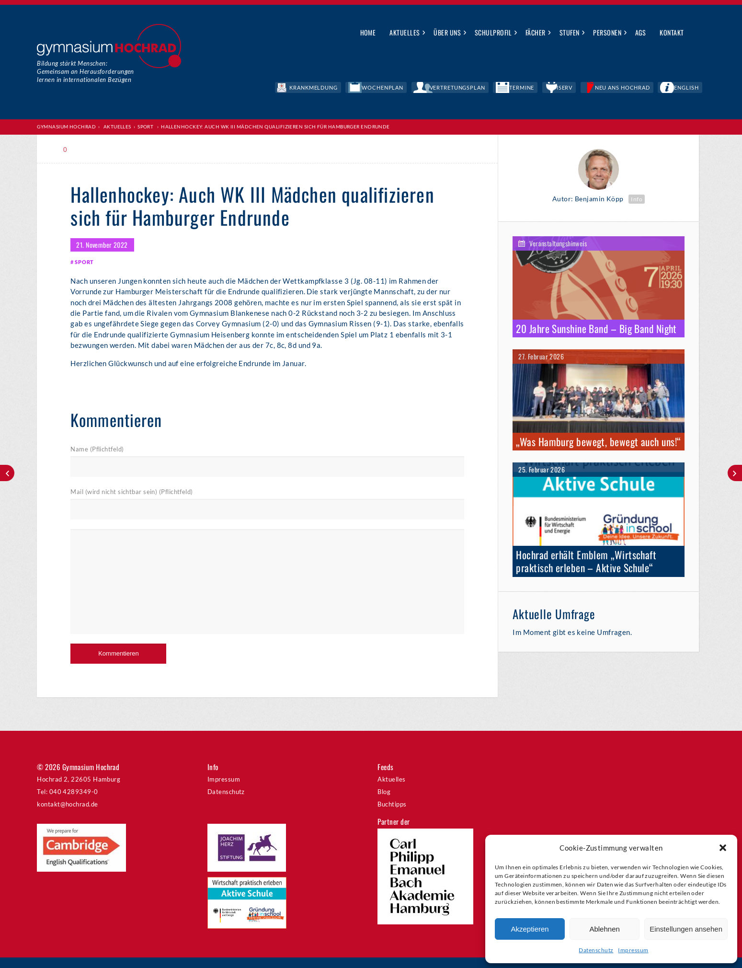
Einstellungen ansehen (686, 929)
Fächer (535, 32)
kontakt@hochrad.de (67, 814)
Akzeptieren (529, 929)
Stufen (569, 32)
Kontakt (672, 32)
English (693, 89)
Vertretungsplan (521, 89)
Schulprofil (493, 32)
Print (91, 151)
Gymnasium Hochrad (66, 127)
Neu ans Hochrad (644, 89)
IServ (600, 89)
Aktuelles (404, 32)
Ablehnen (604, 929)
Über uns (447, 32)
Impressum (633, 950)
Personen (607, 32)
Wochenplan (464, 89)
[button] (723, 848)
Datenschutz (596, 950)
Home (368, 32)
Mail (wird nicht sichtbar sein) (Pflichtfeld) (131, 502)
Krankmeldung (411, 89)
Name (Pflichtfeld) (97, 458)
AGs (640, 32)
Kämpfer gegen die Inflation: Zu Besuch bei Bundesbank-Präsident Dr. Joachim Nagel (735, 473)
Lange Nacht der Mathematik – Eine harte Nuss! (7, 473)
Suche (698, 33)
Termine (570, 89)
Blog (383, 802)
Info (636, 200)
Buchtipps (391, 814)
